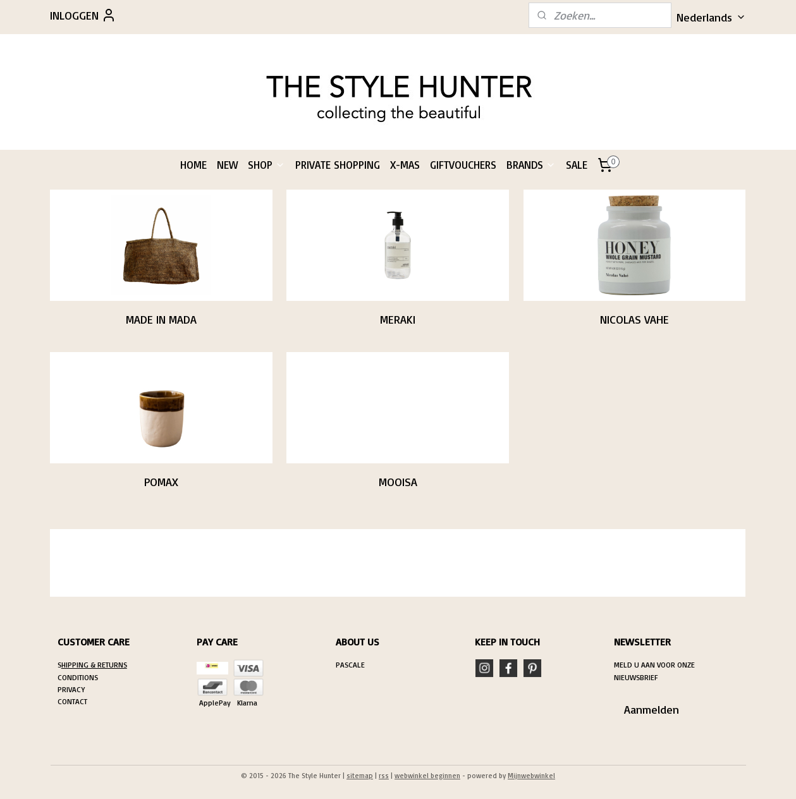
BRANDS (531, 164)
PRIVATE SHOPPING (337, 164)
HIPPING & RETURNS (94, 664)
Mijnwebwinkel (531, 775)
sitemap (359, 775)
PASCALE (350, 664)
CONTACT (72, 701)
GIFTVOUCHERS (463, 164)
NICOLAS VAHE (634, 319)
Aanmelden (651, 709)
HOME (193, 164)
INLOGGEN (83, 15)
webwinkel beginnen (427, 775)
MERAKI (397, 319)
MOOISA (398, 482)
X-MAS (405, 164)
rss (384, 775)
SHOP (266, 164)
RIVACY (73, 689)
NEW (227, 164)
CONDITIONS (78, 677)
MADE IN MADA (161, 319)
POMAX (161, 482)
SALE (576, 164)
